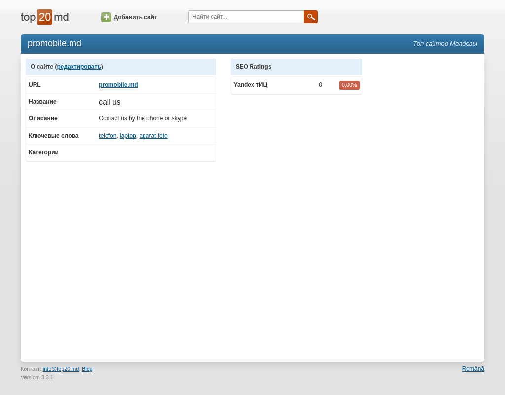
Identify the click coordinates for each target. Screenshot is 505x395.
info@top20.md (61, 369)
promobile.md (118, 84)
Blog (87, 369)
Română (473, 368)
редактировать (79, 66)
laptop (128, 135)
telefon (107, 135)
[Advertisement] (428, 207)
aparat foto (153, 135)
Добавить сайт (129, 17)
